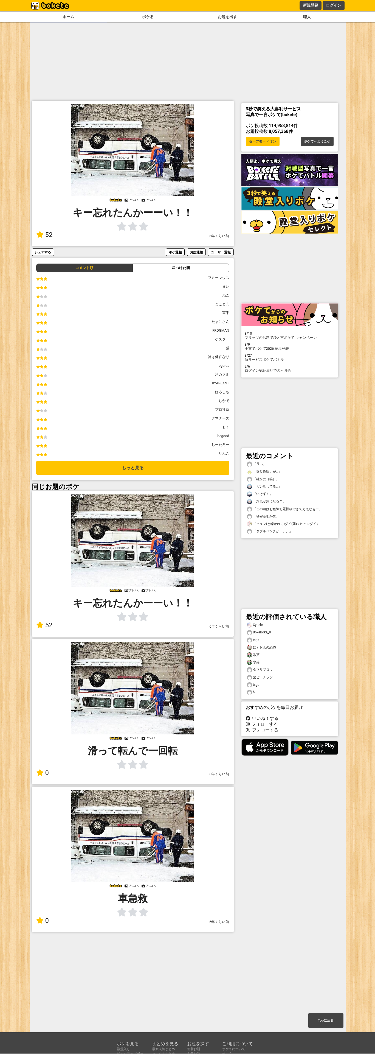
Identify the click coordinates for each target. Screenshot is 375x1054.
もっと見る (133, 467)
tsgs (253, 640)
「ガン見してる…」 (264, 486)
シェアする (43, 252)
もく (225, 427)
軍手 (225, 313)
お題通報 (196, 252)
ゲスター (222, 339)
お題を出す (227, 17)
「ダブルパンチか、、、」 (269, 531)
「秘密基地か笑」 (263, 516)
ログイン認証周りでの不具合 (290, 368)
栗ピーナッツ (260, 677)
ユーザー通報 (221, 252)
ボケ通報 (175, 252)
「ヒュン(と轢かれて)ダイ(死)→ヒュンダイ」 (283, 524)
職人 (307, 17)
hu (251, 692)
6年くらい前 (219, 236)
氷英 (253, 655)
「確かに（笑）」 (263, 479)
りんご (224, 453)
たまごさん (220, 322)
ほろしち (222, 392)
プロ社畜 (222, 409)
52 (44, 235)
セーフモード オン (262, 141)
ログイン (333, 5)
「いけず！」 (260, 494)
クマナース (220, 418)
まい (225, 286)
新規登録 (310, 5)
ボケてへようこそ (317, 141)
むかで (224, 401)
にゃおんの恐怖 (261, 647)
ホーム (68, 17)
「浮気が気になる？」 (266, 501)
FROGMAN (220, 330)
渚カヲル (222, 374)
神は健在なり (218, 357)
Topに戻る (326, 1020)
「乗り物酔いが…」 (264, 471)
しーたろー (220, 445)
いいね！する (262, 718)
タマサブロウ (260, 669)
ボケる (148, 17)
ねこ (225, 295)
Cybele (255, 625)
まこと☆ (222, 304)
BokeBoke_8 (259, 632)
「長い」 (256, 464)
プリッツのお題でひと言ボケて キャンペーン (290, 335)
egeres (224, 366)
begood (223, 436)
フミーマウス (218, 278)
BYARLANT (220, 383)
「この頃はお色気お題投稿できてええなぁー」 (284, 509)
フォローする (262, 724)
